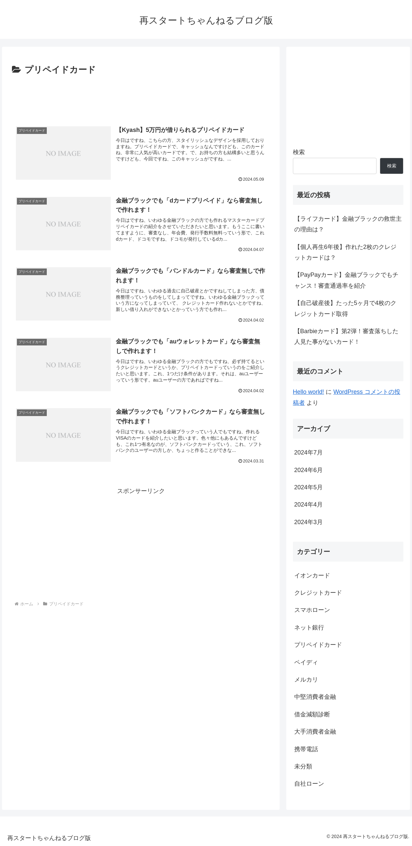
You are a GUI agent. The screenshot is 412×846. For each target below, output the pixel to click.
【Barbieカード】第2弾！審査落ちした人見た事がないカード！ (346, 336)
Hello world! (308, 392)
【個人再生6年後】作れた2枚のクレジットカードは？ (345, 252)
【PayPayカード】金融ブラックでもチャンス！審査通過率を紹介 (346, 280)
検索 (299, 152)
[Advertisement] (141, 96)
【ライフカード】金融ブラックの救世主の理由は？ (348, 224)
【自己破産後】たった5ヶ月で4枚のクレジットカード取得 (345, 308)
